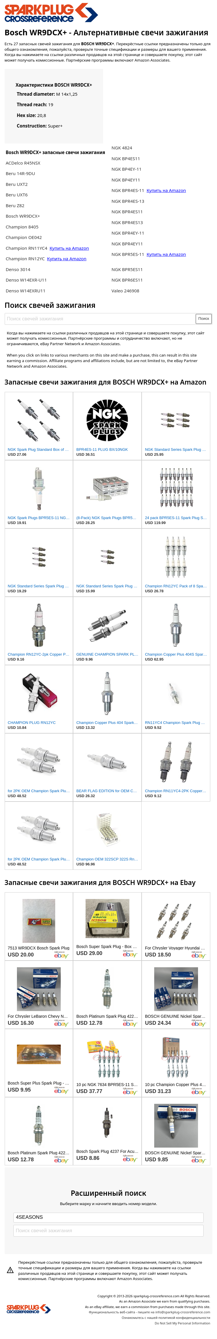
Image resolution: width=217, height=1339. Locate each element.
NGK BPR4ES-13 (128, 201)
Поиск (203, 318)
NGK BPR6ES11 (127, 280)
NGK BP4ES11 (126, 158)
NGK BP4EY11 (126, 180)
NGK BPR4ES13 (127, 222)
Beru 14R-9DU (20, 173)
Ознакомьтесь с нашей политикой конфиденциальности (166, 1317)
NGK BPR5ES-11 (128, 254)
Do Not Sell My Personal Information (182, 1323)
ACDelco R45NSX (23, 163)
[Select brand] (108, 1218)
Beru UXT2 (16, 184)
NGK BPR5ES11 (127, 269)
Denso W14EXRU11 (25, 291)
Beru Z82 (15, 205)
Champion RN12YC (26, 258)
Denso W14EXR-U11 (26, 280)
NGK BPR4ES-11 (128, 190)
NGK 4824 (122, 148)
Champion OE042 (24, 237)
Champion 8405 (22, 227)
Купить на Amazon (69, 248)
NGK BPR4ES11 (127, 211)
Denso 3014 (18, 269)
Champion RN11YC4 (27, 248)
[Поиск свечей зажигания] (100, 318)
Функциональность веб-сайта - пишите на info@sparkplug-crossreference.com (149, 1312)
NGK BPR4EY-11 (128, 233)
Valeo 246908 (125, 291)
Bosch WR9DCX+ (23, 216)
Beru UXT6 (16, 195)
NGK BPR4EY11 (127, 244)
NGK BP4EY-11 (127, 169)
